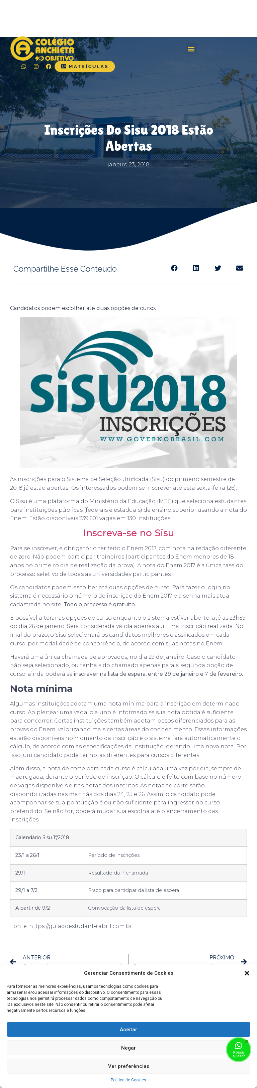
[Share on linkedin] (195, 268)
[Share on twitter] (217, 268)
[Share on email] (239, 268)
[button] (247, 973)
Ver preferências (128, 1066)
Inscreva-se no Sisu (128, 532)
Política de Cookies (128, 1080)
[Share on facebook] (174, 268)
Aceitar (128, 1030)
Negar (128, 1048)
